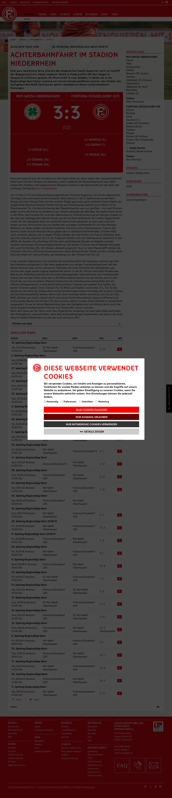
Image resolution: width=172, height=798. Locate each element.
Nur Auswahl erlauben (91, 416)
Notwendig (51, 401)
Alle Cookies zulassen (91, 409)
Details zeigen (92, 431)
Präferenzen (68, 401)
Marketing (102, 401)
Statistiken (86, 401)
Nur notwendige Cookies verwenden (91, 424)
